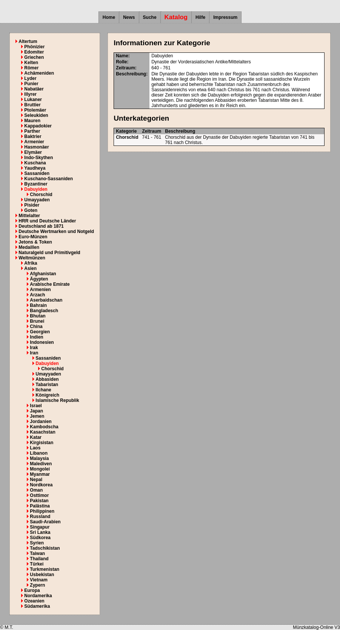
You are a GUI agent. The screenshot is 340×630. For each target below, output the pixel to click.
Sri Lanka (40, 532)
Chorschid (41, 194)
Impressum (225, 17)
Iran (34, 353)
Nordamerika (38, 595)
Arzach (37, 294)
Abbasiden (46, 379)
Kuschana (35, 163)
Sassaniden (36, 173)
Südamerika (37, 606)
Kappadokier (38, 126)
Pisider (31, 205)
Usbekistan (42, 574)
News (129, 17)
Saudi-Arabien (45, 521)
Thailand (39, 558)
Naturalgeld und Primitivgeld (49, 252)
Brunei (37, 321)
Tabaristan (46, 384)
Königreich (47, 395)
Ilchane (43, 389)
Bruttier (32, 104)
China (36, 326)
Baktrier (32, 136)
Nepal (36, 479)
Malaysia (39, 458)
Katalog (176, 17)
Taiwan (37, 553)
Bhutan (37, 316)
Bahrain (38, 305)
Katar (36, 437)
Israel (36, 405)
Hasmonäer (36, 147)
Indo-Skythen (38, 157)
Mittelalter (29, 215)
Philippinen (42, 511)
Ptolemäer (35, 110)
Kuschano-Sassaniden (48, 178)
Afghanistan (43, 273)
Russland (40, 516)
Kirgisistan (41, 442)
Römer (31, 68)
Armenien (40, 289)
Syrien (37, 543)
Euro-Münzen (32, 236)
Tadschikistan (45, 548)
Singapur (39, 527)
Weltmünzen (31, 258)
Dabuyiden (35, 189)
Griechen (34, 57)
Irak (34, 347)
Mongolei (40, 469)
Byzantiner (35, 184)
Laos (35, 448)
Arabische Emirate (49, 284)
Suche (150, 17)
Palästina (40, 506)
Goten (30, 210)
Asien (30, 268)
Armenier (34, 141)
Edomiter (34, 52)
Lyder (30, 78)
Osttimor (39, 495)
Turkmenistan (44, 569)
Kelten (31, 62)
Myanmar (40, 474)
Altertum (27, 41)
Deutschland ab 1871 (40, 226)
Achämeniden (39, 73)
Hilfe (200, 17)
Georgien (40, 331)
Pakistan (39, 500)
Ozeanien (34, 601)
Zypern (37, 585)
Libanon (39, 453)
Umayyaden (36, 199)
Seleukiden (36, 115)
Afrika (30, 263)
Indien (36, 337)
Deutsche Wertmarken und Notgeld (56, 231)
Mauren (32, 120)
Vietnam (38, 579)
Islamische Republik (57, 400)
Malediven (41, 463)
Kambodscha (44, 426)
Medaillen (28, 247)
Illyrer (30, 94)
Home (109, 17)
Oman (36, 490)
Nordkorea (41, 484)
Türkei (36, 564)
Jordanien (40, 421)
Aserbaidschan (46, 300)
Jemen (37, 416)
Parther (32, 131)
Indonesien (42, 342)
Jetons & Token (35, 242)
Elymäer (33, 152)
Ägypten (39, 279)
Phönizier (34, 46)
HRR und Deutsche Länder (47, 221)
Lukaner (33, 99)
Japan (36, 411)
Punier (31, 83)
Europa (32, 590)
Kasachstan (42, 432)
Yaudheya (34, 168)
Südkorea (40, 537)
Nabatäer (33, 89)
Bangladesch (44, 310)
